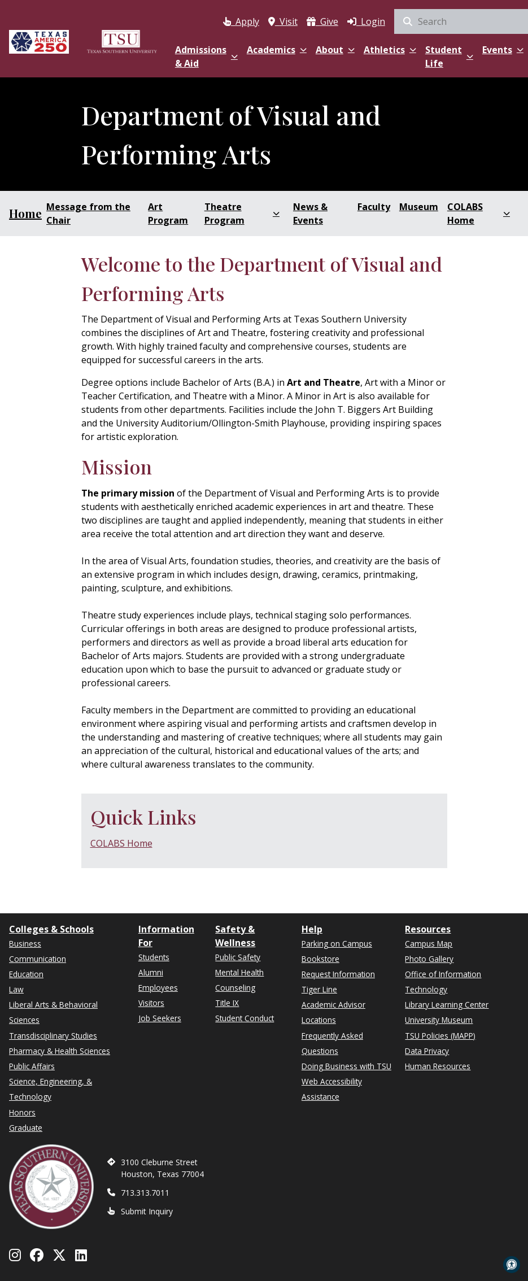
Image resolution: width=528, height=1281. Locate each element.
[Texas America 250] (39, 41)
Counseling (235, 987)
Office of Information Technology (443, 982)
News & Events (310, 213)
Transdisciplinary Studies (53, 1035)
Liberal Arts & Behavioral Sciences (53, 1012)
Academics (277, 49)
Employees (158, 987)
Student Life (449, 56)
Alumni (150, 972)
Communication (37, 958)
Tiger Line (319, 989)
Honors (22, 1112)
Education (26, 974)
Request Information (338, 974)
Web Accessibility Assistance (332, 1089)
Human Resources (437, 1066)
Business (25, 943)
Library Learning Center (446, 1004)
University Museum (439, 1019)
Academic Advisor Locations (333, 1012)
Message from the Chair (88, 213)
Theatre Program (242, 213)
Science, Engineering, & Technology (50, 1089)
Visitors (151, 1002)
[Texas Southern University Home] (122, 41)
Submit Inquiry (147, 1211)
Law (16, 989)
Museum (418, 207)
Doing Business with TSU (346, 1066)
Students (153, 957)
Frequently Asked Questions (332, 1043)
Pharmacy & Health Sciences (59, 1050)
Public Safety (237, 957)
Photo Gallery (429, 958)
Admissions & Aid (206, 56)
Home (25, 213)
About (335, 49)
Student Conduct (244, 1018)
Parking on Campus (337, 943)
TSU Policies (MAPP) (440, 1035)
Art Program (168, 213)
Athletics (390, 49)
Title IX (227, 1002)
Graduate (25, 1127)
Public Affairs (32, 1066)
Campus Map (428, 943)
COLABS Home (478, 213)
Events (502, 49)
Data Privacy (427, 1050)
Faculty (373, 207)
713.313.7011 (145, 1192)
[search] (461, 21)
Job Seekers (159, 1018)
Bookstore (320, 958)
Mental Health (239, 972)
